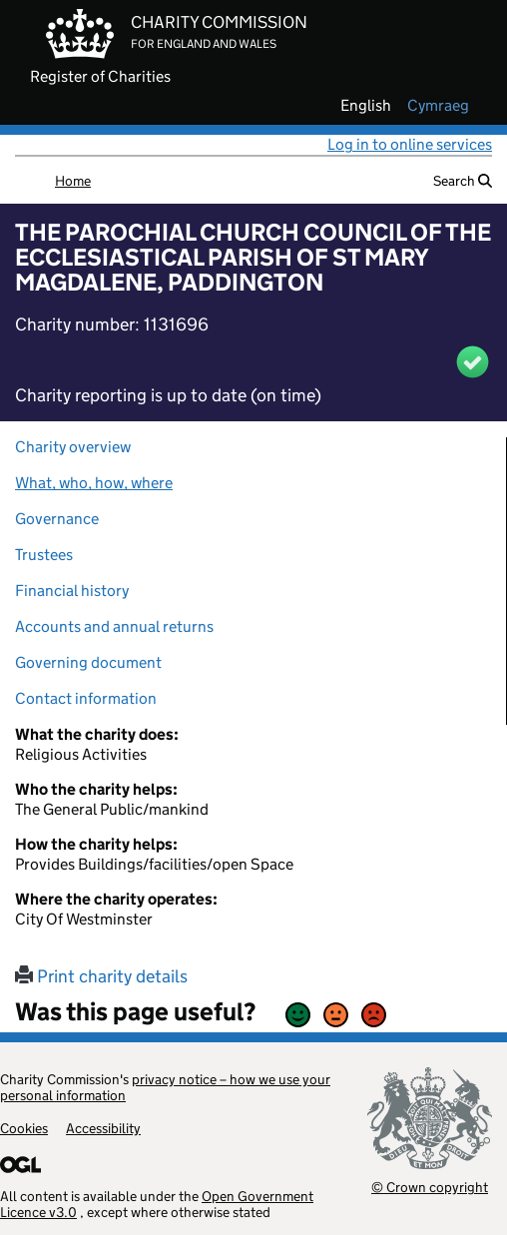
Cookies (24, 1128)
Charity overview (73, 446)
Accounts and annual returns (114, 626)
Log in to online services (409, 144)
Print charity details (101, 976)
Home (73, 181)
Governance (57, 518)
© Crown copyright (429, 1186)
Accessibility (103, 1128)
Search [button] (462, 181)
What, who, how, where (94, 482)
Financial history (72, 590)
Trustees (44, 554)
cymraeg (438, 106)
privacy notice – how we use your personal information (165, 1087)
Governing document (88, 662)
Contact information (86, 698)
